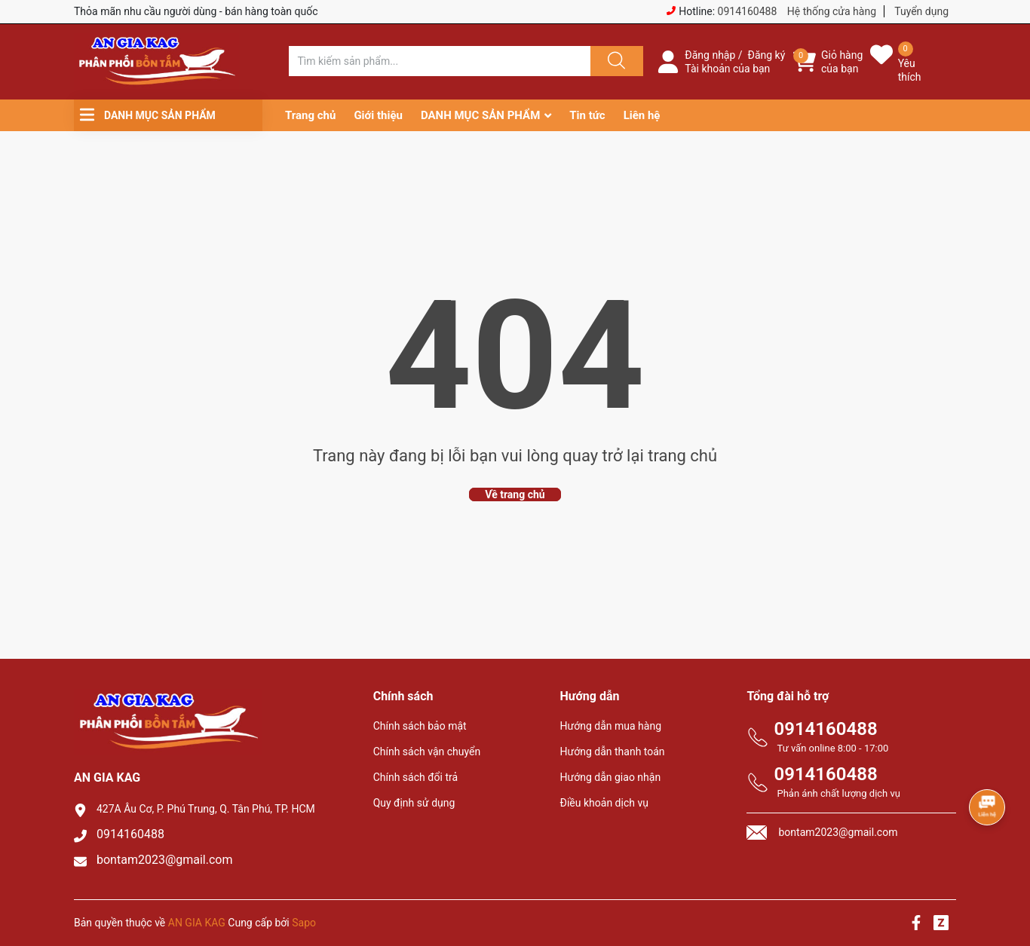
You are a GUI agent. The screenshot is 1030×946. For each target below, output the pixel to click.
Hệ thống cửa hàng (831, 11)
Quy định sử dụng (414, 803)
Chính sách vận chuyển (427, 751)
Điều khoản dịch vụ (604, 803)
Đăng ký (767, 55)
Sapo (304, 923)
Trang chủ (310, 115)
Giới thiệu (378, 115)
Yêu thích (909, 70)
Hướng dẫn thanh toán (612, 751)
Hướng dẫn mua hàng (610, 726)
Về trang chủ (514, 494)
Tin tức (587, 115)
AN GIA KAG (196, 923)
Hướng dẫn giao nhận (610, 777)
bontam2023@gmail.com (165, 860)
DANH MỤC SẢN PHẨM (480, 115)
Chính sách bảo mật (420, 726)
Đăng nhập (710, 55)
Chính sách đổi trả (415, 777)
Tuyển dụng (921, 11)
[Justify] (614, 61)
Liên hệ (642, 115)
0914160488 (747, 11)
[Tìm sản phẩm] (439, 61)
